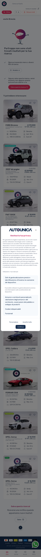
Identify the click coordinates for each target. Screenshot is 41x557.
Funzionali (9, 314)
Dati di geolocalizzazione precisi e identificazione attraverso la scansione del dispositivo (19, 280)
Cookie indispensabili (13, 309)
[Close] (36, 230)
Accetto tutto (27, 322)
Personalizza (13, 322)
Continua (20, 327)
